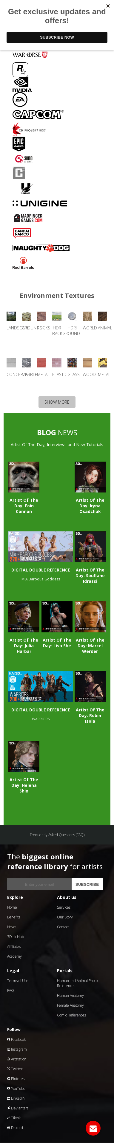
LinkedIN (16, 1098)
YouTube (16, 1088)
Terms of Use (17, 980)
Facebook (16, 1039)
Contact (63, 926)
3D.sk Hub (15, 936)
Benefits (13, 917)
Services (63, 907)
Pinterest (16, 1078)
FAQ (10, 990)
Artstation (16, 1059)
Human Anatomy (70, 995)
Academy (14, 956)
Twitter (15, 1068)
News (11, 926)
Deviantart (17, 1108)
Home (12, 907)
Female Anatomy (70, 1005)
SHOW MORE (57, 402)
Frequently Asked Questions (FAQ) (57, 834)
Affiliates (14, 946)
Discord (15, 1127)
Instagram (17, 1049)
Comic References (71, 1015)
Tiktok (14, 1117)
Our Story (65, 917)
